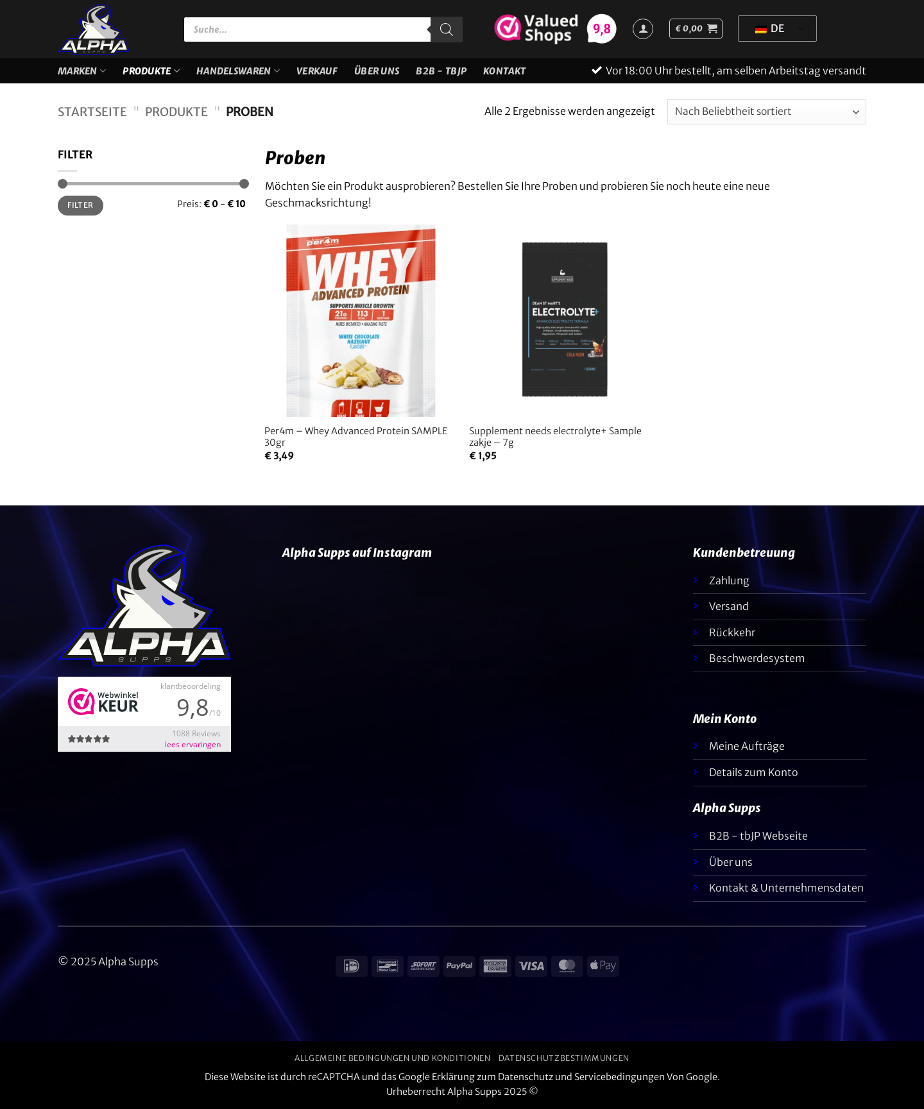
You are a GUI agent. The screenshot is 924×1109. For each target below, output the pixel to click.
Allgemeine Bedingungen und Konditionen (392, 1058)
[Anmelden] (643, 29)
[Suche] (447, 29)
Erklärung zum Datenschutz (492, 1077)
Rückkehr (732, 632)
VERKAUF (317, 71)
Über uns (376, 71)
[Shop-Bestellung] (766, 111)
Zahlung (729, 580)
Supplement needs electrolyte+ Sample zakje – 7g (555, 437)
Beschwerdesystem (757, 658)
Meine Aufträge (747, 746)
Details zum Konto (753, 772)
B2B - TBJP (441, 71)
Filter (80, 205)
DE (769, 28)
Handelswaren (238, 71)
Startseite (92, 112)
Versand (729, 606)
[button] (696, 29)
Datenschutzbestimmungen (564, 1058)
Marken (82, 71)
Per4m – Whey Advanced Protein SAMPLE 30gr (355, 437)
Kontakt (504, 71)
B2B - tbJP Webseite (758, 835)
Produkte (151, 71)
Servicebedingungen (619, 1077)
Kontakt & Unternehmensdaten (786, 887)
